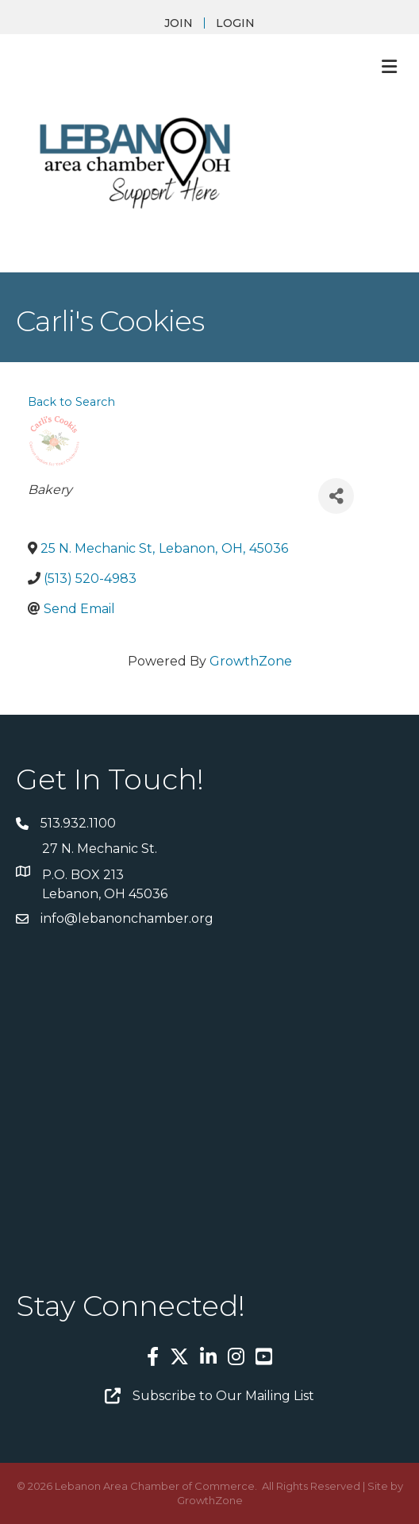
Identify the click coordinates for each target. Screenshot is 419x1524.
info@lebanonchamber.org (126, 918)
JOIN (178, 23)
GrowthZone (251, 661)
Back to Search (71, 402)
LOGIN (235, 23)
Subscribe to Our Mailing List (223, 1395)
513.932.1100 (78, 823)
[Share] (336, 496)
